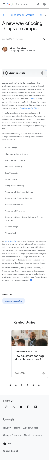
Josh (33, 99)
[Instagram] (6, 407)
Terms (17, 428)
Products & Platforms (22, 15)
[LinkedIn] (35, 407)
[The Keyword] (4, 15)
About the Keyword (34, 435)
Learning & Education (13, 301)
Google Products (12, 435)
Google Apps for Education (31, 108)
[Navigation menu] (4, 4)
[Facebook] (28, 407)
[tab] (10, 385)
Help (7, 443)
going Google (10, 241)
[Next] (45, 15)
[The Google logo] (8, 419)
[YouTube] (21, 407)
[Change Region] (24, 451)
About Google (30, 428)
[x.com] (13, 407)
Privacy (7, 428)
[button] (44, 39)
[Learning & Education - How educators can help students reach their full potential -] (29, 354)
